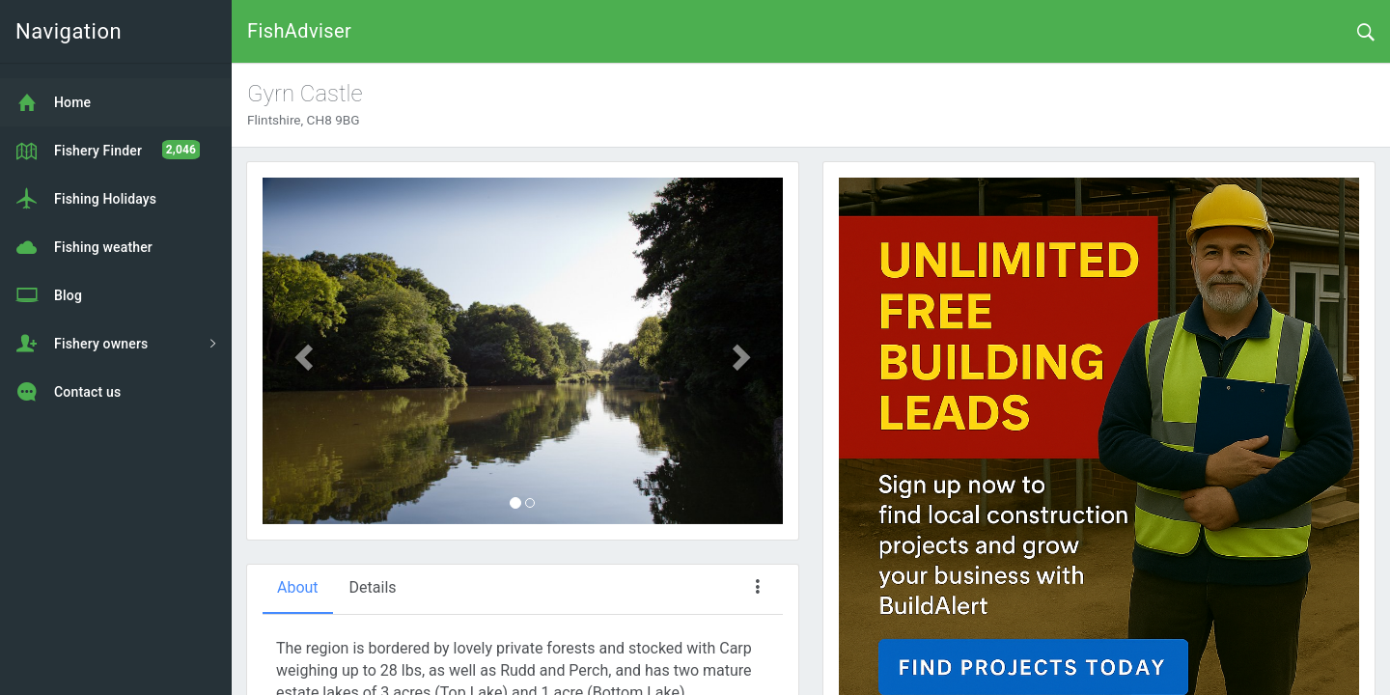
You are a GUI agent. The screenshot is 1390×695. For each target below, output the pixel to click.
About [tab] (298, 587)
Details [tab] (373, 587)
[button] (302, 351)
